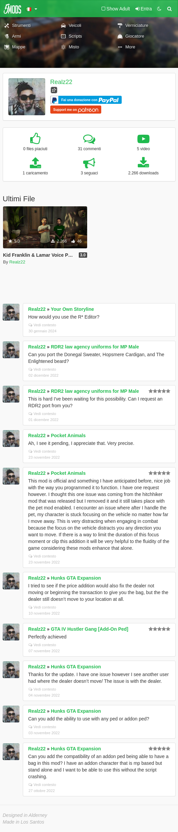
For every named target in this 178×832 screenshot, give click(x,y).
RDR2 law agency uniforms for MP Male (95, 346)
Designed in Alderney (25, 815)
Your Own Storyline (72, 309)
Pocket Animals (68, 435)
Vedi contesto (42, 325)
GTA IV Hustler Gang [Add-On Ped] (89, 629)
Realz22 (61, 82)
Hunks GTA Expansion (76, 578)
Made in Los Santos (23, 822)
